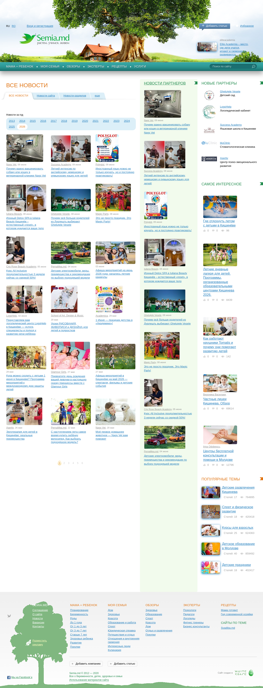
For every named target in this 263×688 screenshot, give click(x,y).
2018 (64, 120)
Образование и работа (122, 622)
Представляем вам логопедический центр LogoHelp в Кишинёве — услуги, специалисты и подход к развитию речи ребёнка (26, 326)
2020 (85, 120)
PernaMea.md (58, 266)
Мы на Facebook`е (21, 677)
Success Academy (61, 164)
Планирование (79, 610)
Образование (153, 614)
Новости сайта (46, 95)
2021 (95, 120)
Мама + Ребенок (19, 66)
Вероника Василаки (214, 394)
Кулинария (114, 650)
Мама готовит (229, 610)
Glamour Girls (58, 372)
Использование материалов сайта (89, 680)
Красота (113, 618)
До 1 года (76, 622)
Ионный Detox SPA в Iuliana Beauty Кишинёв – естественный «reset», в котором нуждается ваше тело (25, 223)
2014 (22, 120)
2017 (54, 120)
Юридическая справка (122, 630)
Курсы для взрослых (237, 527)
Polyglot (100, 164)
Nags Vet (11, 164)
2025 (12, 126)
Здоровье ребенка (81, 638)
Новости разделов (74, 95)
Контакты (38, 626)
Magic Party (102, 214)
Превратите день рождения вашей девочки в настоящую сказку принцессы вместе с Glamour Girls (69, 381)
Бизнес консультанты (196, 626)
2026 (22, 126)
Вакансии (38, 622)
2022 (106, 120)
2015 (33, 120)
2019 (75, 120)
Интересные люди (119, 646)
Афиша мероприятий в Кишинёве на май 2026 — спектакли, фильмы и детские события (114, 380)
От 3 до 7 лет (78, 630)
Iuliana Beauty (14, 214)
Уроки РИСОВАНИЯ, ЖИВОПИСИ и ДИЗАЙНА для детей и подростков (69, 327)
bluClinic (225, 142)
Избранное (247, 25)
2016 (43, 120)
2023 (116, 120)
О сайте (37, 614)
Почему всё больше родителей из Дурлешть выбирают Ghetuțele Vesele (70, 221)
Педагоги (189, 614)
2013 (12, 120)
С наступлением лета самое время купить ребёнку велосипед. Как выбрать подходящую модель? (68, 437)
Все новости (18, 95)
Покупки (75, 646)
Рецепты (119, 66)
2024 (127, 120)
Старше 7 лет (78, 634)
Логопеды (189, 618)
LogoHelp (11, 315)
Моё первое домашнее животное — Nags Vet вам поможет (112, 435)
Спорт (111, 626)
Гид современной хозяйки (237, 614)
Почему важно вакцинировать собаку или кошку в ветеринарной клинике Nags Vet (26, 172)
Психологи (189, 610)
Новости (37, 618)
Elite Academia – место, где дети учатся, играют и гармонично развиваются (234, 49)
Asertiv (10, 427)
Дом (110, 610)
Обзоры (73, 66)
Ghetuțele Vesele (60, 214)
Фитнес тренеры (193, 622)
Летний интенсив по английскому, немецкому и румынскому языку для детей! (69, 172)
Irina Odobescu (211, 446)
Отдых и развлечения (158, 630)
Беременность (79, 614)
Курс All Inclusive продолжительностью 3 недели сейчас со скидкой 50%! (25, 274)
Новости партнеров (165, 83)
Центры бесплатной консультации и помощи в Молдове (218, 455)
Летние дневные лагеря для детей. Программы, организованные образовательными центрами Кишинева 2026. (218, 281)
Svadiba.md (228, 627)
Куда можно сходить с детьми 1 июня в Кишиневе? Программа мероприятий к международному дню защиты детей (25, 382)
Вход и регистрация (40, 26)
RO (13, 26)
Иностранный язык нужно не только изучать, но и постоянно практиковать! (115, 172)
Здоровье (114, 614)
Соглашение (40, 610)
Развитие (76, 642)
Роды (73, 618)
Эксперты (96, 66)
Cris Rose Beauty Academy (21, 266)
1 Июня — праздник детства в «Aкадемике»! (114, 321)
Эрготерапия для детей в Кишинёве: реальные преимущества (21, 435)
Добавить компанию (87, 663)
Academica (102, 315)
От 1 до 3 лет (78, 626)
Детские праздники (236, 565)
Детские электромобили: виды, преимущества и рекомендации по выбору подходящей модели (70, 274)
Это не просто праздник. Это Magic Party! (113, 219)
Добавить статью (216, 25)
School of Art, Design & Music (67, 315)
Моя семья (50, 66)
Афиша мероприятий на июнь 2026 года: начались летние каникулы (114, 274)
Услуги (140, 66)
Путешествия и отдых (121, 634)
